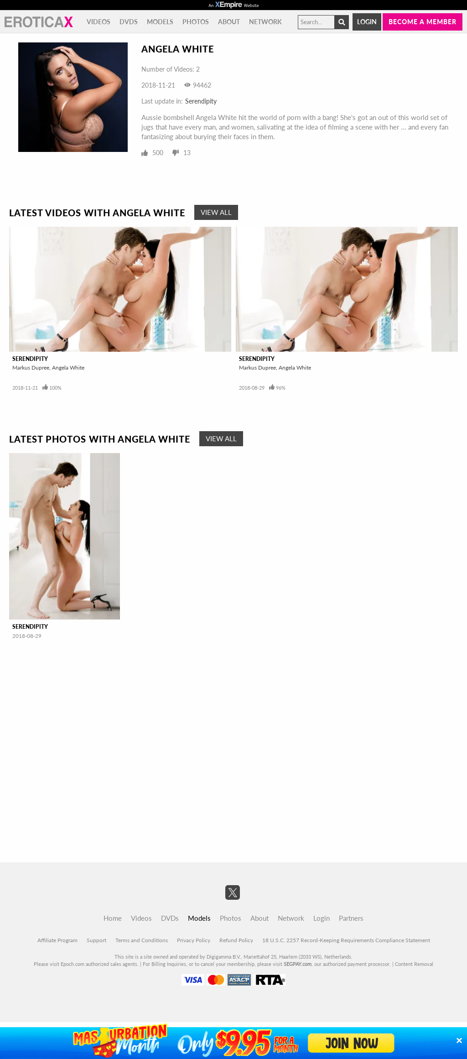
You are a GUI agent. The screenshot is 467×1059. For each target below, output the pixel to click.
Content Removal (414, 964)
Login (367, 22)
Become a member (423, 22)
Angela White (68, 367)
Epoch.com (72, 964)
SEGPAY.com (297, 964)
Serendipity (201, 101)
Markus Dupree (30, 367)
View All (216, 212)
